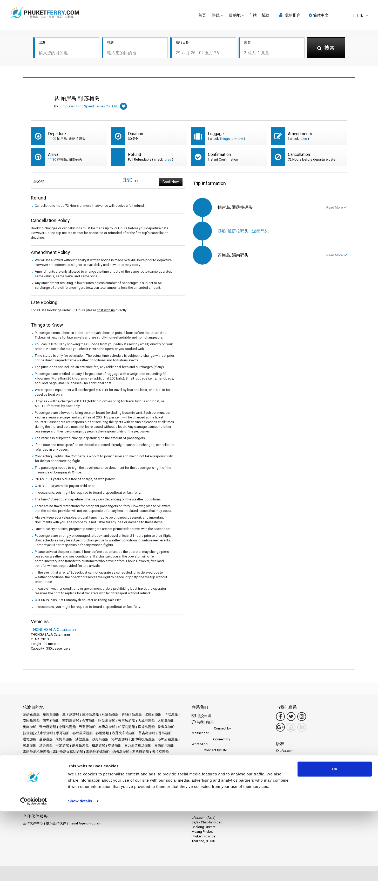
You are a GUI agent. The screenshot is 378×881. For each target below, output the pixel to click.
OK (335, 839)
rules (303, 139)
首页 (202, 15)
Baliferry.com (59, 806)
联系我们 (119, 788)
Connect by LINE (210, 751)
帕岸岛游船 (126, 727)
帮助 (265, 15)
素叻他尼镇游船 (98, 752)
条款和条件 (47, 788)
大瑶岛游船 (166, 721)
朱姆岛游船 (64, 740)
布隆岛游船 (106, 727)
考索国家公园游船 (36, 758)
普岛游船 (165, 733)
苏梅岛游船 (80, 758)
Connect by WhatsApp (211, 742)
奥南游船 (29, 727)
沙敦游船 (82, 740)
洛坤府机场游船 (143, 740)
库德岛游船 (146, 727)
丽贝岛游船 (51, 715)
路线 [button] (216, 15)
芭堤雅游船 (61, 758)
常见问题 (148, 782)
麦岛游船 (108, 765)
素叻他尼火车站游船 (68, 752)
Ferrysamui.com (35, 806)
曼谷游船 (46, 740)
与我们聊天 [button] (203, 722)
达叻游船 (174, 758)
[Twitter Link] (291, 717)
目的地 (37, 782)
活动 (103, 782)
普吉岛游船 (146, 733)
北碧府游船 (153, 715)
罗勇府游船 (140, 752)
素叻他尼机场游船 (36, 752)
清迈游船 (46, 746)
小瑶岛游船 (67, 727)
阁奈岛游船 (67, 765)
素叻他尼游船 (164, 746)
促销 (93, 782)
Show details (80, 871)
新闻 (112, 782)
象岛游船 (158, 758)
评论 (135, 782)
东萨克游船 (31, 715)
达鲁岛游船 (47, 765)
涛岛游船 (29, 746)
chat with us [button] (106, 311)
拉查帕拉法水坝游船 (38, 733)
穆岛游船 (98, 746)
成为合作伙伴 (56, 824)
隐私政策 (65, 788)
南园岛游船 (31, 721)
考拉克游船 (160, 752)
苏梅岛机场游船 (104, 758)
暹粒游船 (29, 740)
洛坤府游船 (119, 740)
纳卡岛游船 (120, 752)
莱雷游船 (125, 758)
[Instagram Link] (301, 717)
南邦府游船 (70, 721)
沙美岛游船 (100, 740)
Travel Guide (167, 782)
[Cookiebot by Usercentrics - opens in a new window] (33, 871)
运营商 (124, 782)
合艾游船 (89, 721)
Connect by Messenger (211, 731)
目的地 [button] (235, 15)
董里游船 (141, 758)
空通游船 (115, 746)
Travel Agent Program (85, 824)
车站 (253, 15)
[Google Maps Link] (280, 727)
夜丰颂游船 (126, 721)
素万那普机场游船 (137, 746)
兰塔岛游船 (90, 715)
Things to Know (231, 139)
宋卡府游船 (47, 727)
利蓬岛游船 (110, 715)
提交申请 (201, 716)
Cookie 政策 (84, 788)
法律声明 (29, 788)
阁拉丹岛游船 (89, 765)
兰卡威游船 (70, 715)
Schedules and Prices (61, 782)
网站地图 (103, 788)
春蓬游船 (102, 733)
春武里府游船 (82, 733)
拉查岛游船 (166, 727)
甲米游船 (62, 746)
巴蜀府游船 (87, 727)
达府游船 (29, 765)
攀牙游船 (63, 733)
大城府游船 (146, 721)
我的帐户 (289, 15)
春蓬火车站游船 (124, 733)
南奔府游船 (51, 721)
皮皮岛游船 (80, 746)
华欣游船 (171, 715)
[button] (338, 15)
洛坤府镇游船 (168, 740)
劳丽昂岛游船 (132, 715)
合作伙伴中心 (33, 824)
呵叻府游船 (106, 721)
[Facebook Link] (280, 717)
